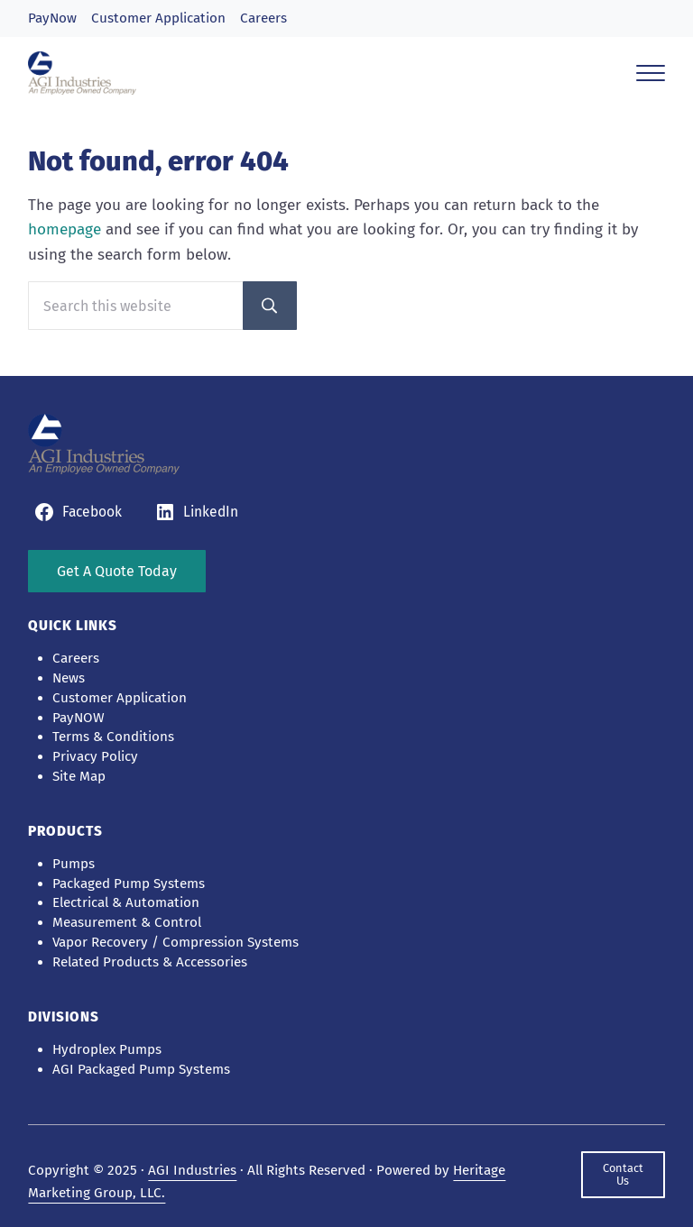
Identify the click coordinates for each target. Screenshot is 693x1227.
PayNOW (78, 718)
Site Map (79, 776)
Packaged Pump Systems (128, 883)
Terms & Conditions (113, 736)
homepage (64, 229)
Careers (263, 18)
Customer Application (158, 18)
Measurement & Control (126, 922)
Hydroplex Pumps (107, 1049)
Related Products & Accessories (149, 962)
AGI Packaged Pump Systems (141, 1069)
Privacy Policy (95, 756)
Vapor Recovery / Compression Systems (175, 942)
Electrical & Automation (125, 902)
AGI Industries (192, 1170)
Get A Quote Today (117, 571)
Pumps (73, 864)
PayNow (52, 18)
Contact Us (623, 1174)
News (68, 678)
